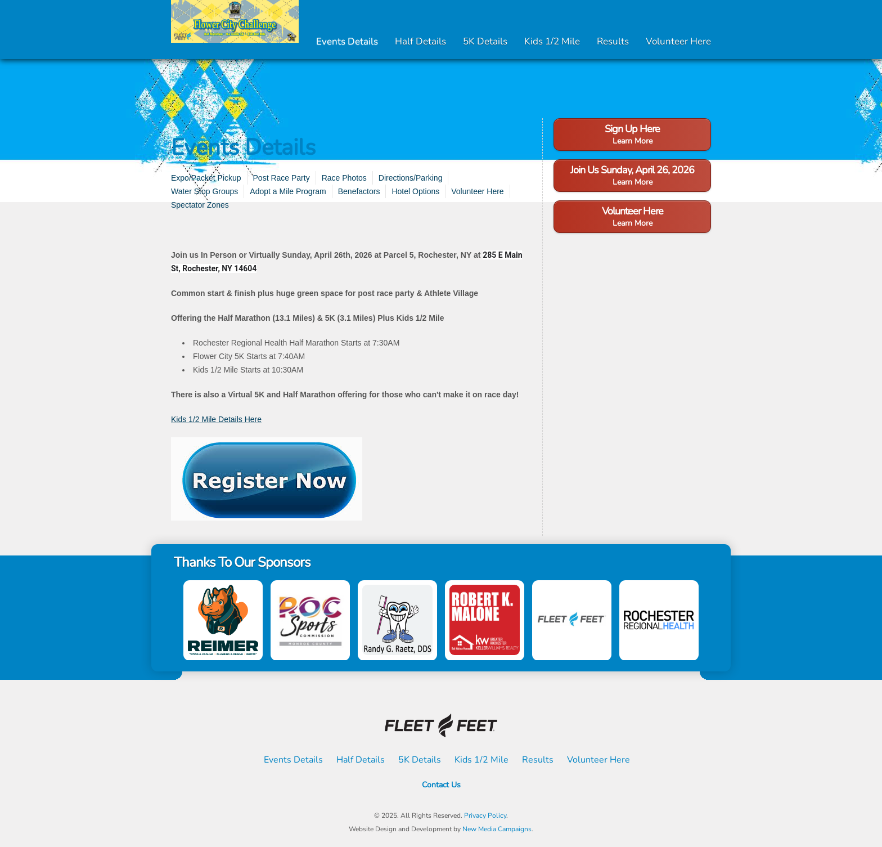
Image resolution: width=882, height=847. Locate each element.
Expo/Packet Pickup (206, 177)
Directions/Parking (411, 177)
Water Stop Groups (204, 191)
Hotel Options (415, 191)
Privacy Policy (485, 815)
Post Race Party (281, 177)
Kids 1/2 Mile (552, 41)
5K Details (485, 41)
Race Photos (344, 177)
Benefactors (359, 191)
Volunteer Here (678, 41)
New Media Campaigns (497, 828)
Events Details (347, 41)
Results (613, 41)
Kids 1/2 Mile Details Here (216, 419)
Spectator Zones (200, 204)
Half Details (420, 41)
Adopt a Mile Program (288, 191)
